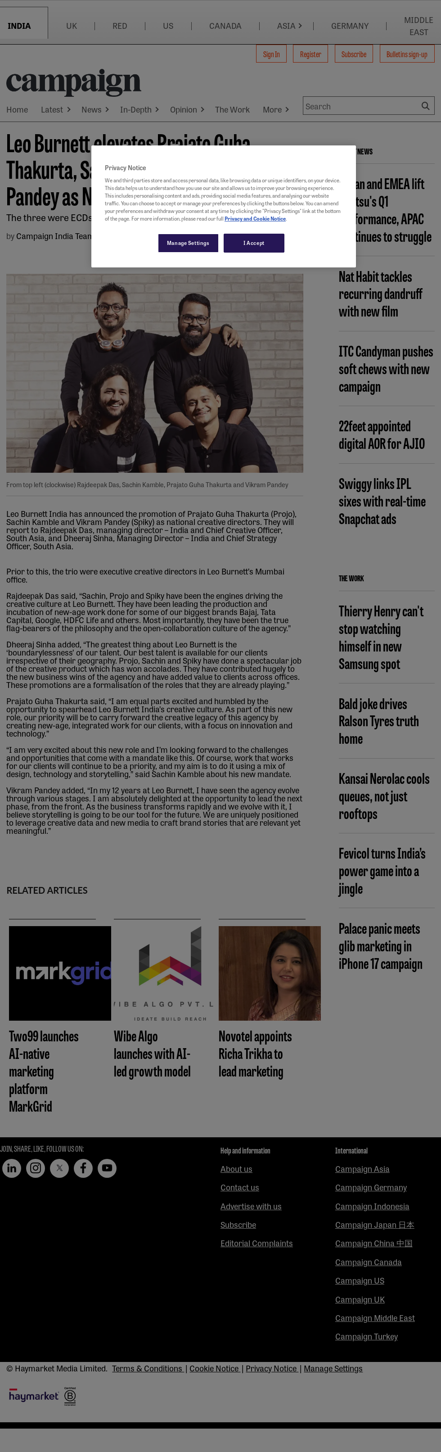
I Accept (254, 242)
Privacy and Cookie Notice (255, 218)
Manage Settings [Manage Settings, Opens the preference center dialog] (188, 242)
